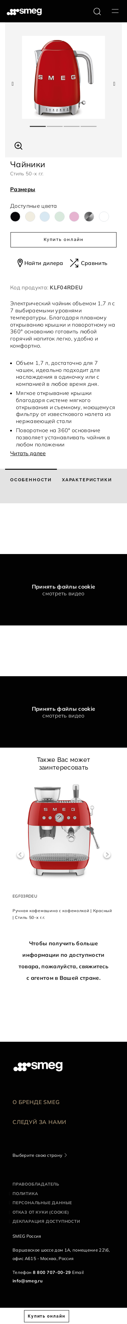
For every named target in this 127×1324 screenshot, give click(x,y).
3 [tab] (72, 123)
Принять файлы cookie (63, 586)
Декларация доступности (46, 1221)
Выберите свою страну (37, 1155)
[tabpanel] (63, 77)
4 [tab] (89, 123)
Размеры (22, 189)
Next (107, 855)
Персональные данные (42, 1202)
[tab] (31, 486)
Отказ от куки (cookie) (41, 1212)
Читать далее (28, 453)
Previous (20, 855)
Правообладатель (36, 1184)
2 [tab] (55, 123)
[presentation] (51, 528)
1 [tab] (38, 123)
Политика (25, 1193)
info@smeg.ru (28, 1280)
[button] (18, 145)
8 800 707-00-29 (52, 1272)
